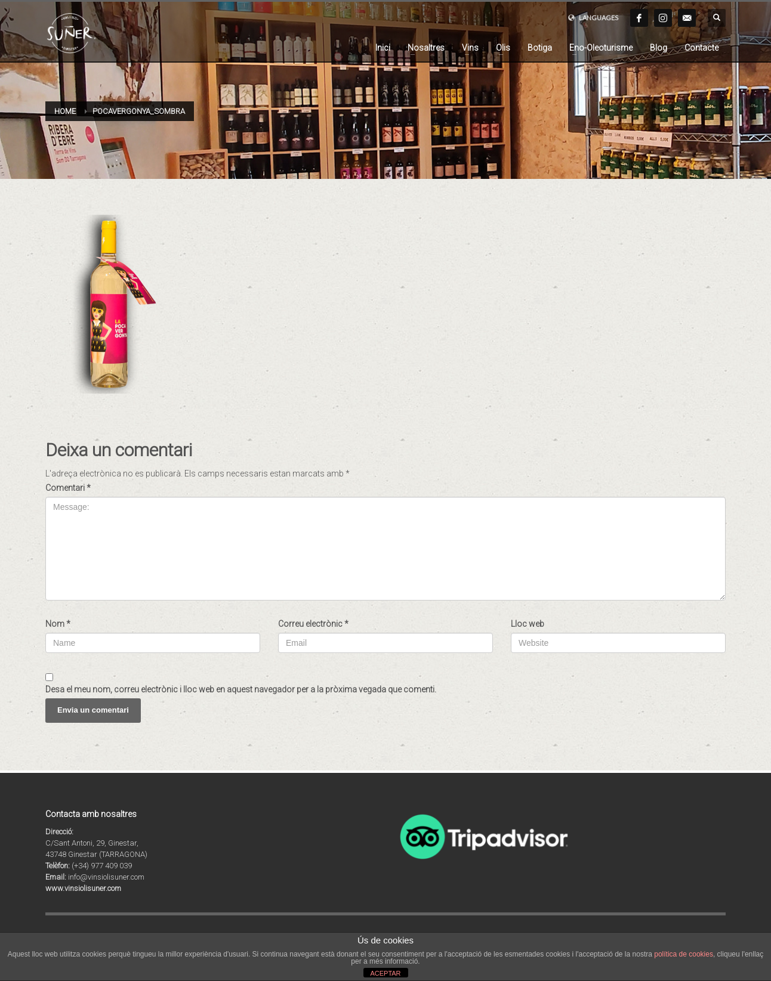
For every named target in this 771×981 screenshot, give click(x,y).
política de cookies (683, 954)
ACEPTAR (385, 973)
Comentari (68, 488)
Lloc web (527, 624)
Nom (57, 624)
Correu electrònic (313, 624)
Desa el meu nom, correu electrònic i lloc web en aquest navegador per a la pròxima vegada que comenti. (240, 689)
